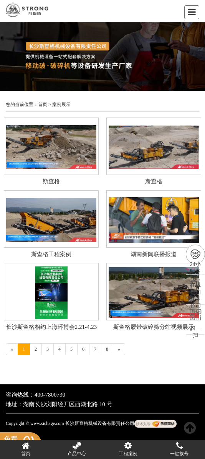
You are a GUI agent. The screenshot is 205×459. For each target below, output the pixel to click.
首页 (42, 104)
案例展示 (61, 104)
